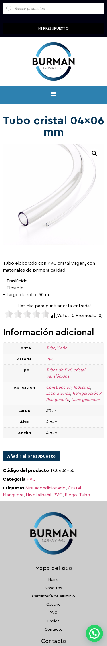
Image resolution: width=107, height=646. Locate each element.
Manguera (13, 495)
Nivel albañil (38, 495)
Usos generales (85, 400)
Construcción (58, 387)
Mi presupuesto (53, 28)
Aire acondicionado (45, 488)
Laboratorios (58, 393)
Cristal (74, 488)
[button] (53, 93)
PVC (50, 359)
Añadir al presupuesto (31, 456)
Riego (71, 495)
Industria (82, 387)
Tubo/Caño (56, 348)
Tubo (84, 495)
